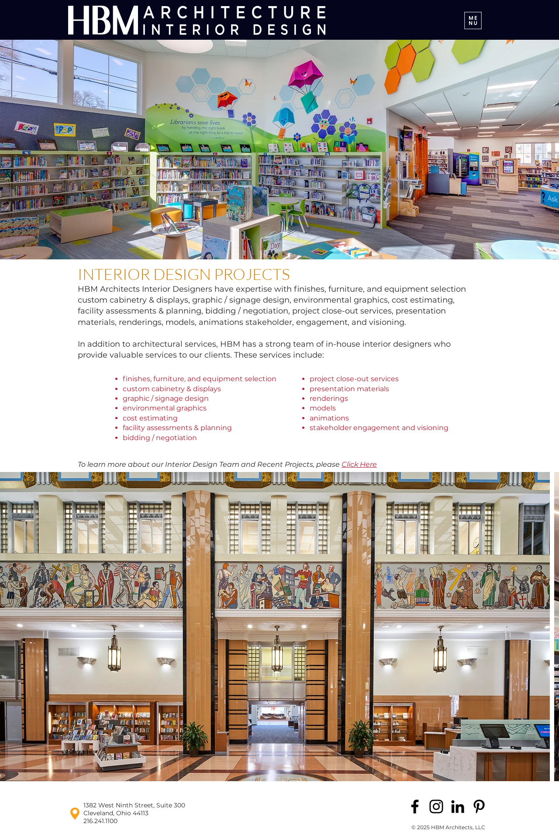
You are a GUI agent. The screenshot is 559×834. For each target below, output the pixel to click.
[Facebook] (415, 806)
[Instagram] (436, 806)
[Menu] (473, 20)
